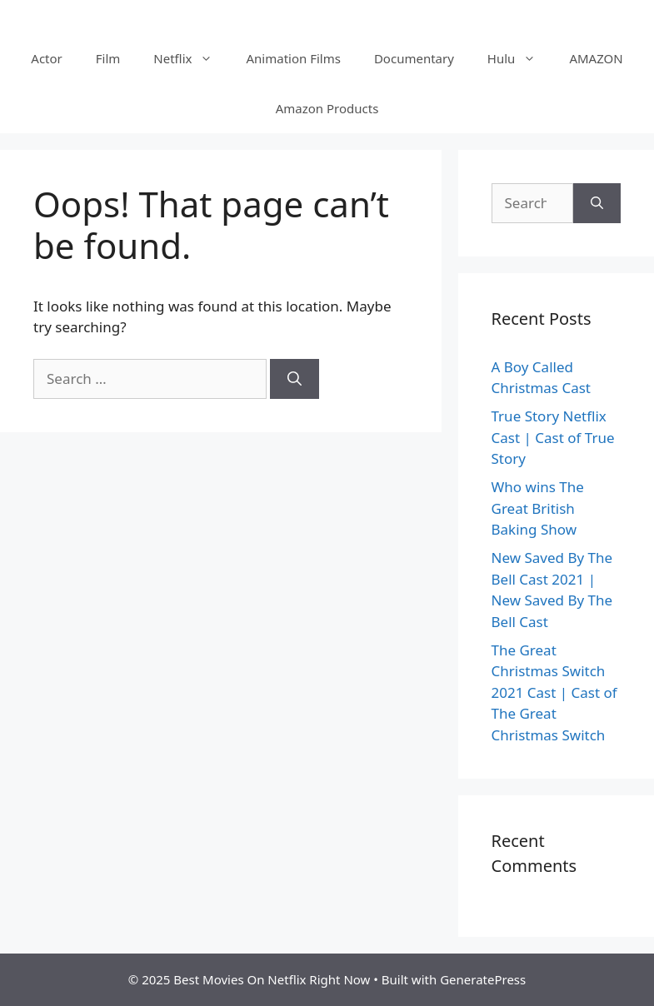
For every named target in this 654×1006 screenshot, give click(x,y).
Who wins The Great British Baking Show (538, 508)
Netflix (191, 58)
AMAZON (595, 58)
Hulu (520, 58)
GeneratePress (483, 979)
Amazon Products (327, 108)
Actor (46, 58)
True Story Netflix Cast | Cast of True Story (553, 437)
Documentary (414, 58)
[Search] (294, 379)
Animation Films (293, 58)
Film (108, 58)
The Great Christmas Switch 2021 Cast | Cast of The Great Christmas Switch (554, 692)
